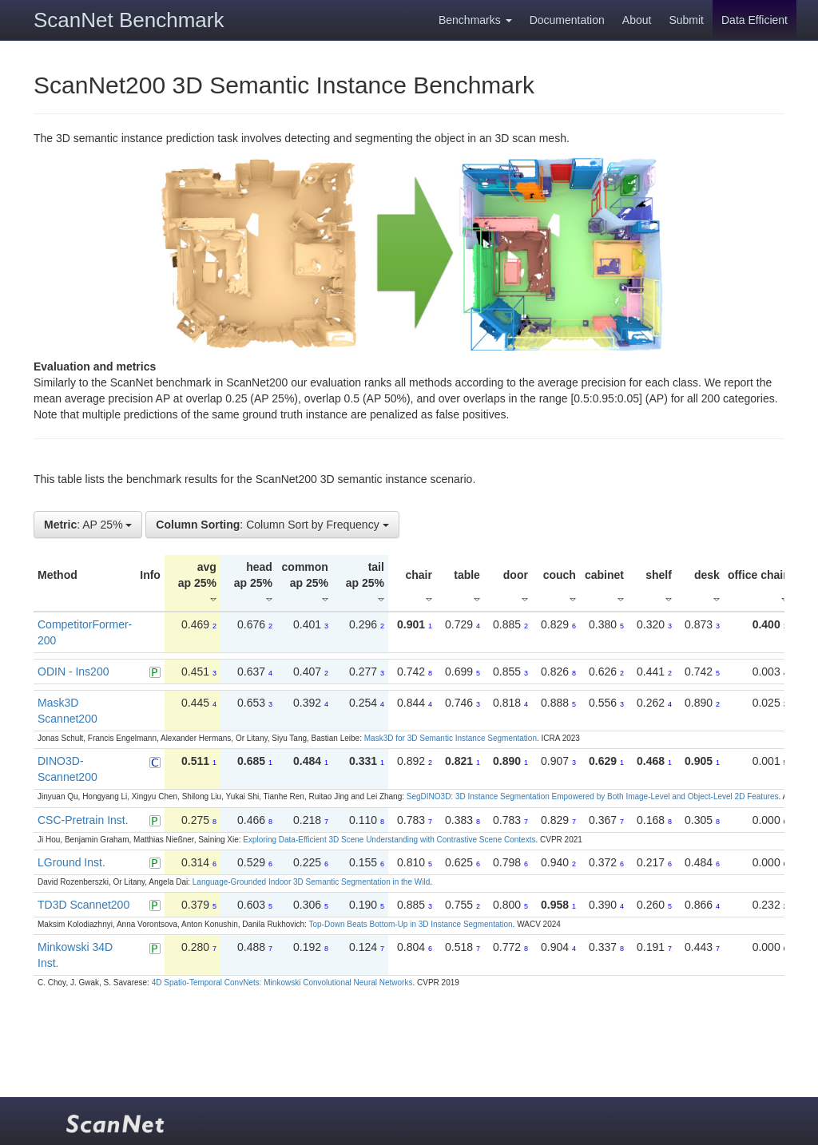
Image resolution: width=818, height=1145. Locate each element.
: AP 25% (88, 524)
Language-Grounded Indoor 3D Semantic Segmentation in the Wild (311, 882)
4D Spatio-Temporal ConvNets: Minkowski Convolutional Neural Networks (282, 982)
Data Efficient (754, 20)
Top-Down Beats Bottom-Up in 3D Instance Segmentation (410, 924)
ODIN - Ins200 (73, 671)
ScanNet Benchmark (129, 20)
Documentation (567, 20)
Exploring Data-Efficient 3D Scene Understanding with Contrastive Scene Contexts (389, 839)
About (637, 20)
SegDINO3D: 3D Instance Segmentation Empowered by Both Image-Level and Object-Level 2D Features (593, 796)
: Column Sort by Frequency (272, 524)
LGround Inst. (71, 862)
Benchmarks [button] (475, 20)
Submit (686, 20)
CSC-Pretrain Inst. (83, 820)
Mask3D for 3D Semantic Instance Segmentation (450, 738)
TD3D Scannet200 (83, 904)
